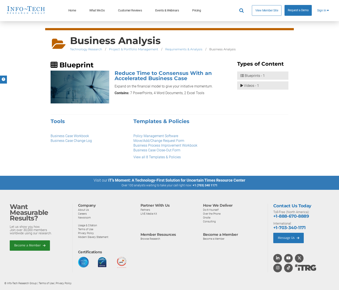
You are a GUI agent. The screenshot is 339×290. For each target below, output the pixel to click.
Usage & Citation (88, 225)
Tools (58, 121)
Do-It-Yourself (211, 209)
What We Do (97, 10)
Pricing (196, 10)
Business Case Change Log (71, 141)
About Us (83, 209)
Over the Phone (212, 213)
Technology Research (86, 49)
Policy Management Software (155, 136)
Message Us (289, 238)
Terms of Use (86, 229)
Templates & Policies (161, 121)
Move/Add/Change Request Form (158, 141)
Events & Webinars (167, 10)
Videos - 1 (249, 86)
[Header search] (242, 11)
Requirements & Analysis (183, 49)
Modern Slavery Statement (94, 237)
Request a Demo (298, 10)
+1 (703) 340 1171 (205, 185)
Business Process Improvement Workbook (165, 145)
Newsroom (85, 217)
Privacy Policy (86, 233)
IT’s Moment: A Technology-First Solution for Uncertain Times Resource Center (176, 180)
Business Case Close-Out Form (156, 150)
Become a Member (30, 245)
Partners (146, 209)
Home (72, 10)
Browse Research (151, 238)
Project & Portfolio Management (133, 49)
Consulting (209, 221)
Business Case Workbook (70, 136)
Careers (83, 213)
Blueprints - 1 (252, 76)
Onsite (207, 217)
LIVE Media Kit (149, 213)
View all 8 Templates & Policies (157, 157)
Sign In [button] (323, 10)
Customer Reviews (130, 10)
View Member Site (266, 10)
